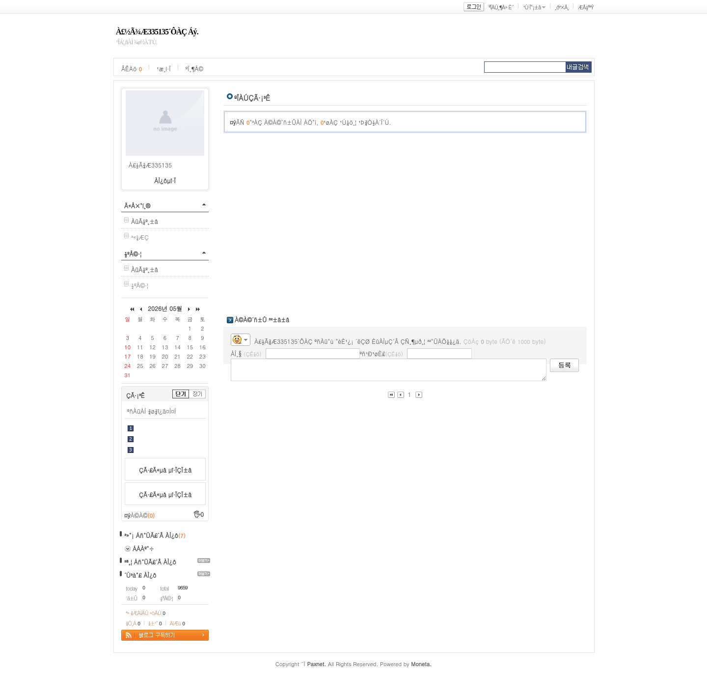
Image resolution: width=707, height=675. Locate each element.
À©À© (143, 515)
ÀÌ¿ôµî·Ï (165, 180)
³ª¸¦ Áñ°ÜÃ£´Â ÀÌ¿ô (150, 562)
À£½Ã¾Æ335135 (150, 165)
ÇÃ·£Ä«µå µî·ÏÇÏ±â (165, 470)
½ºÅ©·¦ (132, 254)
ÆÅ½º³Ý (586, 7)
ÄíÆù (177, 623)
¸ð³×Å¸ (562, 7)
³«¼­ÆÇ (140, 237)
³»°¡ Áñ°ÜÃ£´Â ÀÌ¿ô (151, 535)
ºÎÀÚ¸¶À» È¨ (501, 7)
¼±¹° (155, 623)
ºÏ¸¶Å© (194, 68)
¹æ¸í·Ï (164, 68)
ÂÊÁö (131, 68)
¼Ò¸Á (133, 623)
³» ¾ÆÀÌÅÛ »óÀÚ (145, 613)
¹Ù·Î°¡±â (532, 7)
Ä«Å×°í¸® (137, 205)
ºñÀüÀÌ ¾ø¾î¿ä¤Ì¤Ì (151, 411)
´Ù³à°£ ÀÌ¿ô (140, 575)
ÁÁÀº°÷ (143, 548)
